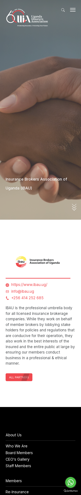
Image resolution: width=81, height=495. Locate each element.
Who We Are (16, 446)
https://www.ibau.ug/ (29, 284)
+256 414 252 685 (27, 298)
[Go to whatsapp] (70, 482)
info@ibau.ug (22, 291)
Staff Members (18, 466)
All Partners (19, 377)
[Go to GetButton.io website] (71, 490)
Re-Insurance (17, 492)
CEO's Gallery (18, 459)
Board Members (19, 453)
